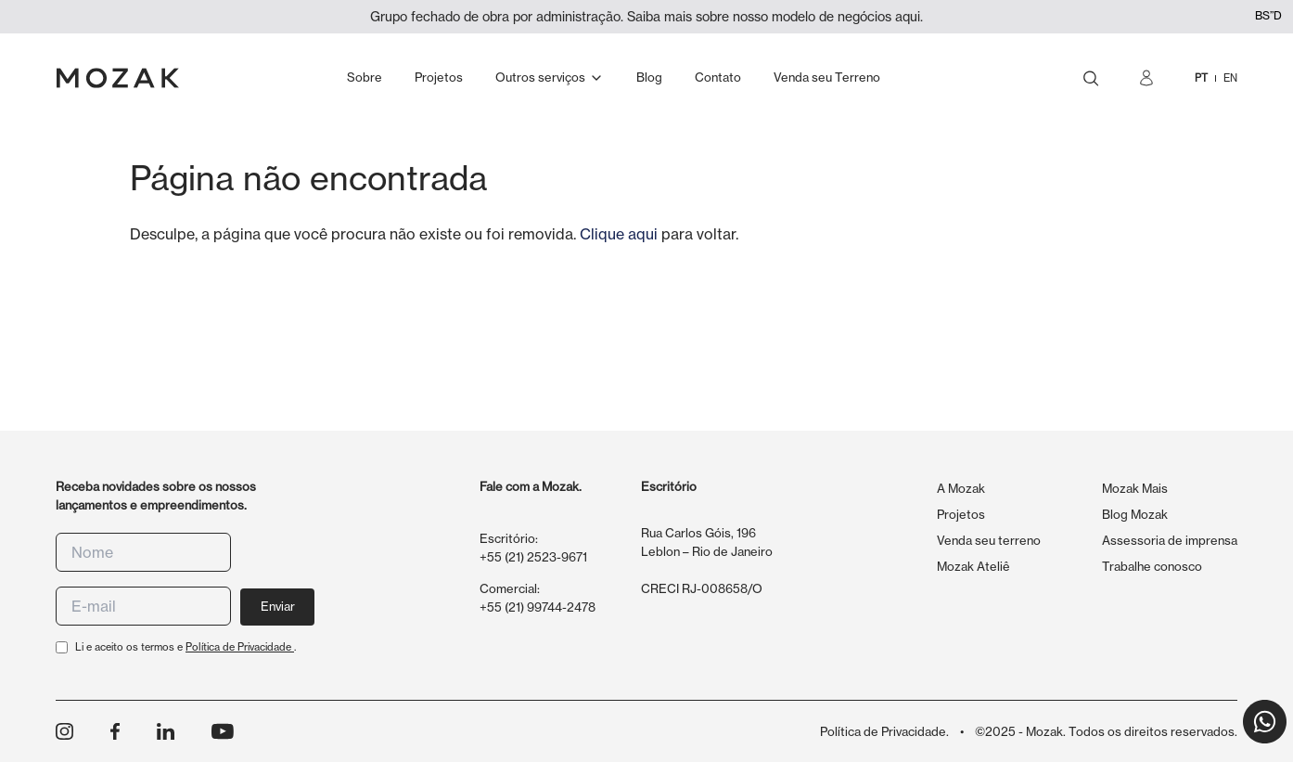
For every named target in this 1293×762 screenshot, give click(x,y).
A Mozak (961, 488)
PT (1201, 77)
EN (1230, 77)
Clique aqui (619, 234)
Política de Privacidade (240, 646)
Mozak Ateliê (973, 566)
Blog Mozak (1135, 514)
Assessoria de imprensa (1169, 540)
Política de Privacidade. (884, 731)
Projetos (961, 514)
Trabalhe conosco (1152, 566)
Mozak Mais (1135, 488)
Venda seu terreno (989, 540)
